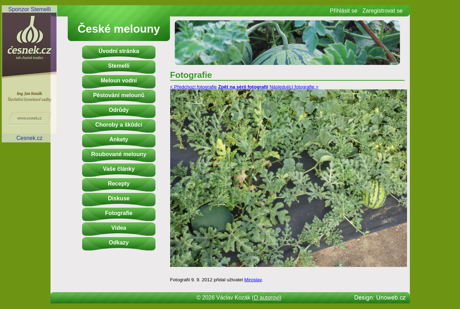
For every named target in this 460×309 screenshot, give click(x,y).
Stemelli (118, 66)
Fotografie (118, 213)
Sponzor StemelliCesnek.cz (29, 73)
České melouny (119, 28)
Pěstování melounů (119, 95)
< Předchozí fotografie (193, 86)
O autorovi (267, 298)
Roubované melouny (118, 154)
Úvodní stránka (119, 51)
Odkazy (119, 243)
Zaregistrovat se (382, 11)
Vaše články (119, 169)
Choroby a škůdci (118, 125)
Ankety (118, 139)
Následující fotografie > (293, 86)
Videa (118, 228)
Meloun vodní (119, 80)
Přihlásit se (343, 11)
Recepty (118, 184)
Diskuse (118, 198)
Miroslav (253, 279)
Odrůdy (119, 110)
